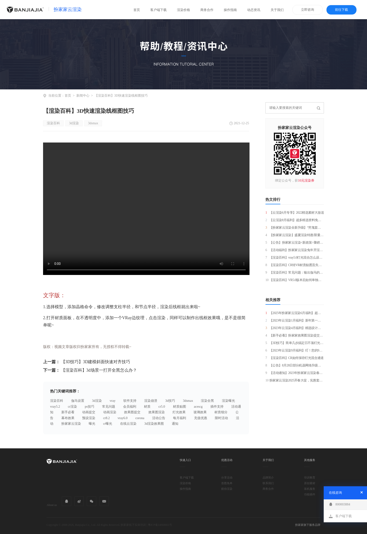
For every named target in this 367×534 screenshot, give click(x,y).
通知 (175, 423)
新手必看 (67, 412)
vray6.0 (122, 418)
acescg (198, 406)
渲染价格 (183, 10)
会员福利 (129, 406)
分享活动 (226, 477)
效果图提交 (132, 412)
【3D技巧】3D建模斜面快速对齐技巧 (95, 361)
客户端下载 (158, 10)
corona (139, 418)
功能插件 (309, 494)
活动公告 (158, 418)
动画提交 (88, 412)
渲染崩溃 (150, 400)
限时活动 (221, 418)
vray (113, 400)
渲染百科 (53, 123)
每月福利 (179, 418)
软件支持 (129, 400)
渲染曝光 (228, 400)
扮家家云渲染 (68, 9)
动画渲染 (109, 412)
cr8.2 (106, 418)
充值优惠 (200, 418)
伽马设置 (77, 400)
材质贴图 (179, 406)
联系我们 (268, 483)
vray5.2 (55, 406)
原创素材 (309, 483)
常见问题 (108, 406)
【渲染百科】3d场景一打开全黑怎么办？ (99, 370)
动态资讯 (253, 10)
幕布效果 (67, 418)
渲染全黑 (207, 400)
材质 (147, 406)
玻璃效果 (200, 412)
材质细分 (221, 412)
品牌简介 (268, 477)
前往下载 (341, 9)
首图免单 (226, 483)
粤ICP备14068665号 (160, 525)
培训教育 (309, 477)
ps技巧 (89, 406)
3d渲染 (74, 123)
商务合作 (206, 10)
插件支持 (217, 406)
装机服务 (309, 488)
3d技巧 (170, 400)
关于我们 (277, 10)
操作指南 (230, 10)
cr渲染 (72, 406)
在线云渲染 (128, 423)
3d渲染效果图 (154, 423)
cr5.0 (161, 406)
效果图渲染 (156, 412)
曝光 (92, 423)
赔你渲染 (226, 488)
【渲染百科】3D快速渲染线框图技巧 (121, 95)
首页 (136, 10)
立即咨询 (307, 9)
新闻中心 (82, 95)
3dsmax (93, 123)
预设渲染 (88, 418)
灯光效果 (179, 412)
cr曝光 (107, 423)
